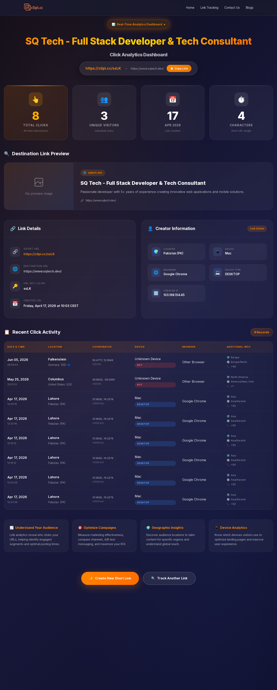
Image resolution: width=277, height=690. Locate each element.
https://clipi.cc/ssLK (103, 68)
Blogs (249, 8)
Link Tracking (209, 8)
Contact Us (232, 8)
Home (190, 8)
